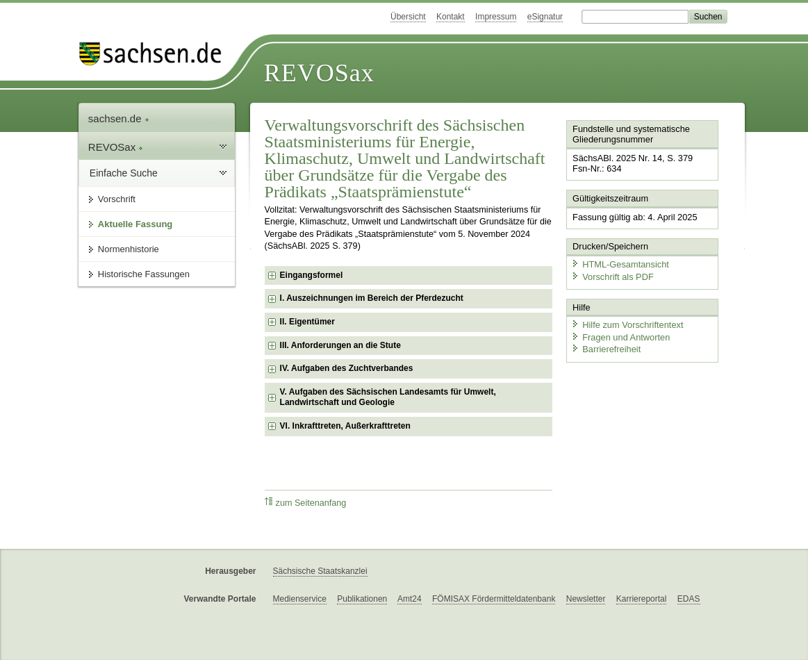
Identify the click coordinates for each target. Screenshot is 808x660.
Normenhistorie (128, 249)
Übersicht (408, 17)
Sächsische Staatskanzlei (320, 571)
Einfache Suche (124, 173)
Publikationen (362, 599)
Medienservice (300, 599)
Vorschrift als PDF (612, 276)
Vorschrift (116, 199)
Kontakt (450, 17)
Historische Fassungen (144, 274)
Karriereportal (641, 599)
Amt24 (409, 599)
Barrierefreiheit (606, 349)
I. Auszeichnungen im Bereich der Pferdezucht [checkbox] (371, 298)
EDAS (688, 599)
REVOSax (319, 73)
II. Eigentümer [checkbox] (307, 322)
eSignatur (545, 17)
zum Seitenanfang (306, 502)
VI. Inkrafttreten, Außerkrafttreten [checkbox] (345, 426)
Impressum (495, 17)
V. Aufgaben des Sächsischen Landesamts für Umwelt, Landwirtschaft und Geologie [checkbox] (388, 397)
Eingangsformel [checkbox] (311, 275)
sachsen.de (118, 118)
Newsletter (586, 599)
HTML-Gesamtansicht (619, 264)
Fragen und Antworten (620, 336)
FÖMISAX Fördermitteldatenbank (493, 599)
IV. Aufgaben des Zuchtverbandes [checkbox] (346, 368)
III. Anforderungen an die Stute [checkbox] (340, 345)
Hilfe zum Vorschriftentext (627, 325)
